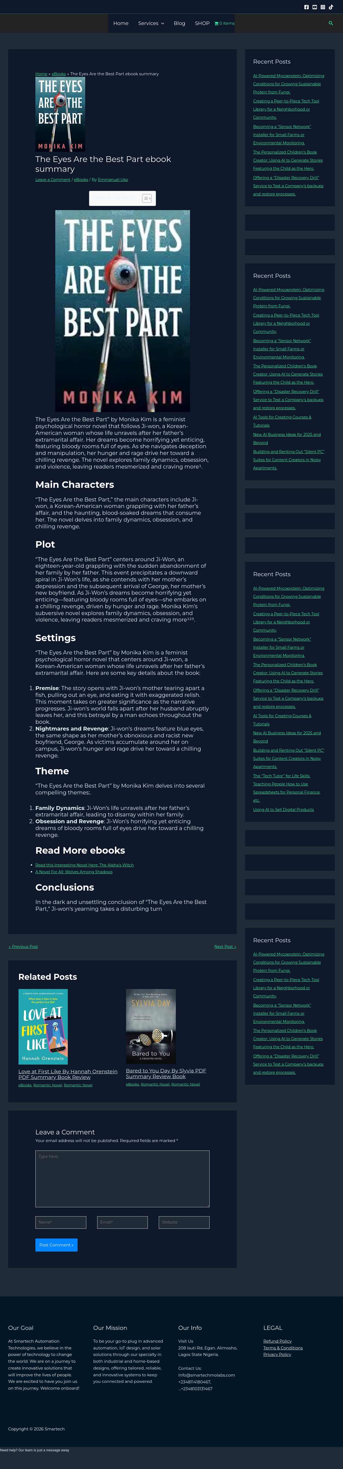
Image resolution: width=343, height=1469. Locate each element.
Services (151, 23)
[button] (161, 23)
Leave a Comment (54, 179)
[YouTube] (314, 7)
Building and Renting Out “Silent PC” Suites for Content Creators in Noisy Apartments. (287, 476)
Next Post (224, 946)
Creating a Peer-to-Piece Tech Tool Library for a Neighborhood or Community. (288, 109)
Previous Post (24, 946)
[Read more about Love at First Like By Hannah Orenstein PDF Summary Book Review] (43, 1027)
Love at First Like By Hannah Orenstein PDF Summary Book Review (61, 1077)
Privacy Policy (277, 1364)
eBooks (83, 179)
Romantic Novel (49, 1090)
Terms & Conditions (283, 1357)
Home (120, 23)
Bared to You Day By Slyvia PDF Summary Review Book (169, 1074)
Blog (179, 23)
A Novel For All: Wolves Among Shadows (76, 871)
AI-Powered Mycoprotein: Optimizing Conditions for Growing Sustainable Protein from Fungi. (288, 84)
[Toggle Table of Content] (144, 198)
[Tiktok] (331, 7)
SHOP (202, 23)
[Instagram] (322, 7)
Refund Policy (278, 1350)
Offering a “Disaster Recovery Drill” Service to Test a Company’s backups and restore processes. (288, 194)
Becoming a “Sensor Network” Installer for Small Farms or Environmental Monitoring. (284, 134)
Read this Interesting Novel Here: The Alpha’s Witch (87, 864)
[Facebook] (306, 7)
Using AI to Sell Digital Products (285, 834)
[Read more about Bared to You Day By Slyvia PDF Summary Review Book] (151, 1026)
